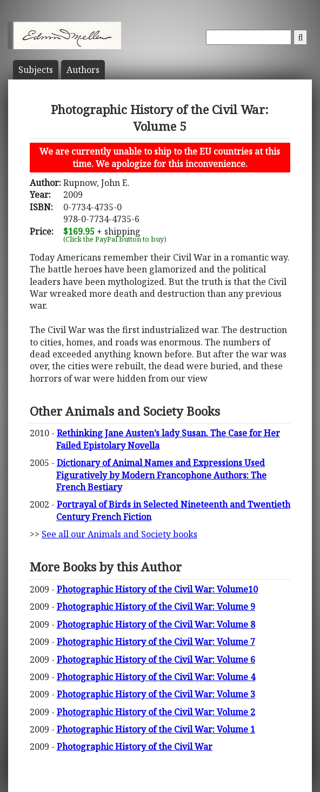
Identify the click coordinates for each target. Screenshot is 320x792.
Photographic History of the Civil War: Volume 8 (156, 624)
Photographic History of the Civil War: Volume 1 (156, 729)
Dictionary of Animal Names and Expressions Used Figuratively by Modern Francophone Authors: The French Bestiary (161, 475)
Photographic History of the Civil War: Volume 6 (156, 659)
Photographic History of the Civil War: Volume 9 (156, 607)
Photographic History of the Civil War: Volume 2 (156, 712)
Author (82, 69)
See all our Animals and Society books (119, 534)
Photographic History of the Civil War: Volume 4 (156, 677)
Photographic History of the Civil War (134, 747)
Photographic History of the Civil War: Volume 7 (156, 642)
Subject (35, 69)
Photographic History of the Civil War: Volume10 (157, 589)
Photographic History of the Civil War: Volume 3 (156, 694)
